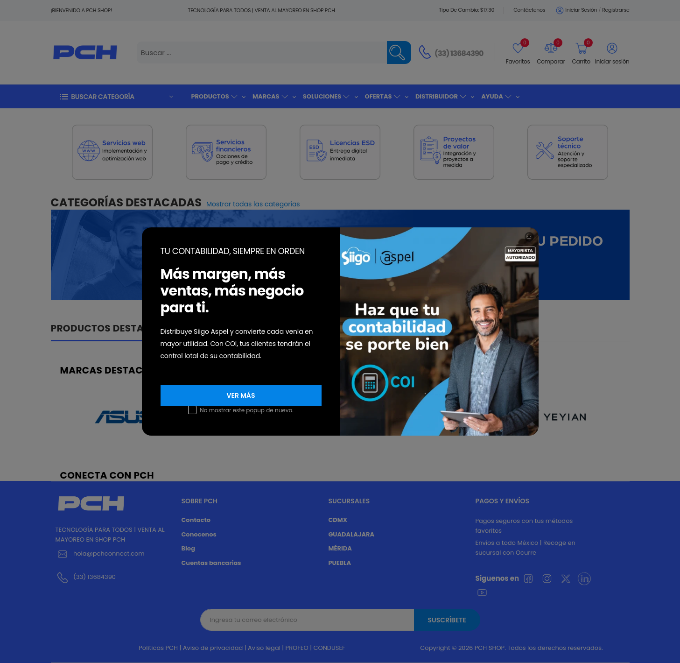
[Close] (529, 237)
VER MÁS (241, 395)
